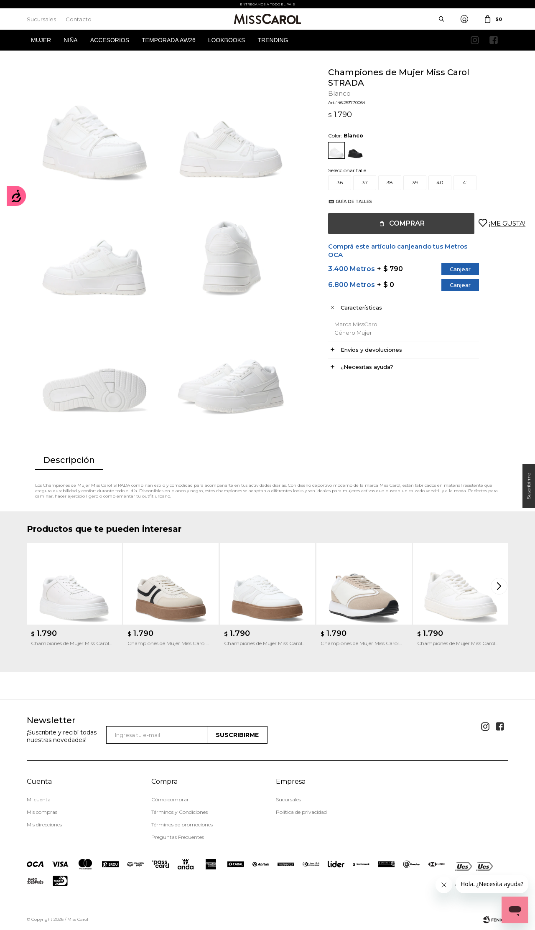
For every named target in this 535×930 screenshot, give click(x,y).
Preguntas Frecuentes (177, 837)
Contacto (79, 19)
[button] (500, 586)
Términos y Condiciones (179, 812)
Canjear (460, 269)
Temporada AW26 (169, 40)
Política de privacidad (301, 812)
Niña (70, 40)
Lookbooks (226, 40)
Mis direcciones (44, 824)
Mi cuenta (39, 799)
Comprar (407, 223)
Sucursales (41, 19)
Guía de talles (354, 201)
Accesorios (109, 40)
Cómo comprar (170, 799)
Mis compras (42, 812)
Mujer (41, 40)
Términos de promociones (182, 824)
